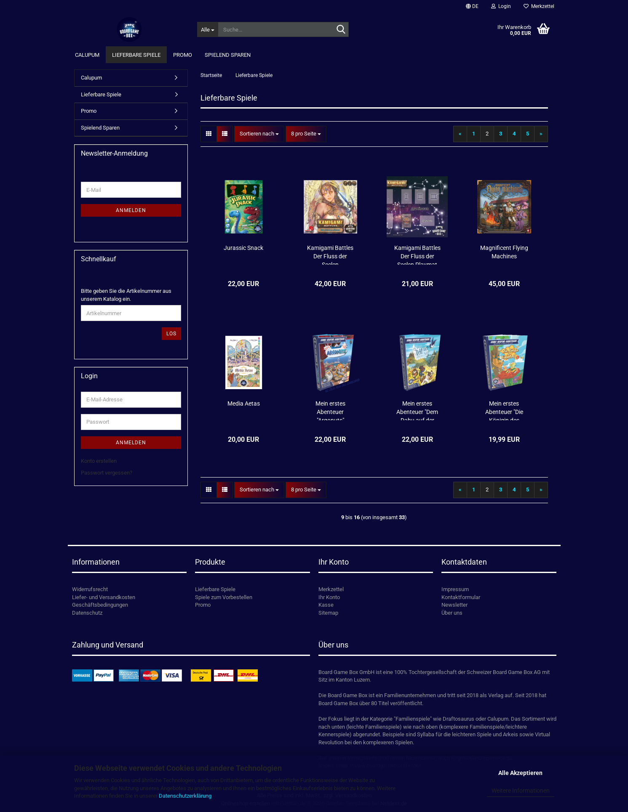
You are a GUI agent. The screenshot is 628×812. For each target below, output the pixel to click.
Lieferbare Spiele (136, 55)
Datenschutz (87, 613)
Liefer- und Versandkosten (103, 597)
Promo (182, 55)
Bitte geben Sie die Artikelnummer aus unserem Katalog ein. (126, 295)
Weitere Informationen (521, 790)
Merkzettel (539, 6)
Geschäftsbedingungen (100, 605)
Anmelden (131, 210)
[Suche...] (207, 29)
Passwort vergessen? (106, 473)
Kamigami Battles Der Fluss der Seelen (330, 254)
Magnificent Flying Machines (504, 252)
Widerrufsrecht (90, 589)
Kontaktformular (460, 597)
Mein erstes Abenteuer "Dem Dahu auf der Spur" (417, 410)
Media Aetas (243, 403)
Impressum (455, 589)
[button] (472, 6)
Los (171, 334)
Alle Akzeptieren (520, 773)
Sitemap (328, 613)
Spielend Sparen (228, 55)
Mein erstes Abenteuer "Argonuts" (330, 410)
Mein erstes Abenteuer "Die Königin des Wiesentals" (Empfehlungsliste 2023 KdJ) (504, 410)
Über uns (451, 613)
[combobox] (259, 134)
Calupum (87, 55)
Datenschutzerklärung (185, 796)
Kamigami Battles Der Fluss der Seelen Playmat (417, 254)
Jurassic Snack (243, 247)
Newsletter (454, 605)
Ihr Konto (329, 597)
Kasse (326, 605)
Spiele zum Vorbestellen (223, 597)
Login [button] (501, 6)
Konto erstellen (99, 461)
